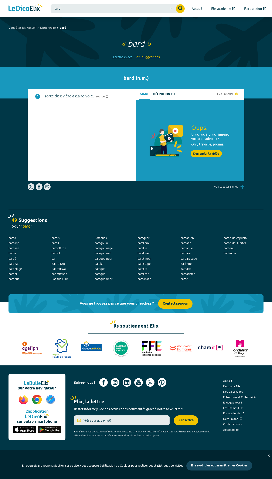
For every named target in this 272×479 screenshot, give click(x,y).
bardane (13, 248)
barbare (185, 253)
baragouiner (103, 253)
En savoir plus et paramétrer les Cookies (219, 466)
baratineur (144, 258)
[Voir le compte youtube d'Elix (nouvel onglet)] (138, 382)
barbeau (229, 248)
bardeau (13, 263)
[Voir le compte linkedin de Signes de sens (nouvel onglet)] (127, 382)
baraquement (104, 279)
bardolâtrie (58, 248)
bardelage (15, 269)
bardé (12, 258)
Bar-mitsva (58, 269)
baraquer (143, 238)
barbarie (185, 269)
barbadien (187, 238)
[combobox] (118, 8)
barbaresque (188, 258)
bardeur (13, 279)
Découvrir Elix (231, 386)
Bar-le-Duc (58, 263)
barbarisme (187, 274)
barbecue (230, 253)
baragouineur (103, 258)
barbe (184, 279)
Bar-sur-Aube (60, 279)
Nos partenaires (233, 391)
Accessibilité (231, 429)
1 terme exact (122, 57)
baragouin (101, 243)
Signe (144, 94)
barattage (144, 263)
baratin (142, 248)
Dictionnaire (48, 27)
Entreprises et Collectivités (239, 397)
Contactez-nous (175, 303)
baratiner (143, 253)
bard (63, 28)
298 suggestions (148, 57)
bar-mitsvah (59, 274)
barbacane (144, 279)
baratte (142, 269)
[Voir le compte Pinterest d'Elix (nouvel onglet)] (162, 382)
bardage (13, 243)
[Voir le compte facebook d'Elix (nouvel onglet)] (103, 382)
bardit (55, 243)
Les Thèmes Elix (233, 408)
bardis (55, 238)
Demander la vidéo (206, 154)
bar (53, 258)
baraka (99, 263)
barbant (185, 243)
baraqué (100, 274)
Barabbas (101, 238)
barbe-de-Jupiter (235, 243)
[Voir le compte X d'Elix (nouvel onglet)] (150, 382)
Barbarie (186, 263)
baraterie (143, 243)
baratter (143, 274)
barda (12, 238)
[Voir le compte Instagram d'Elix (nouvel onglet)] (115, 382)
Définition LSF (164, 94)
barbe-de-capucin (235, 238)
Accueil (31, 27)
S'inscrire (186, 420)
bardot (55, 253)
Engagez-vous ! (232, 402)
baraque (100, 269)
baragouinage (104, 248)
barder (12, 274)
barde (12, 253)
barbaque (186, 248)
